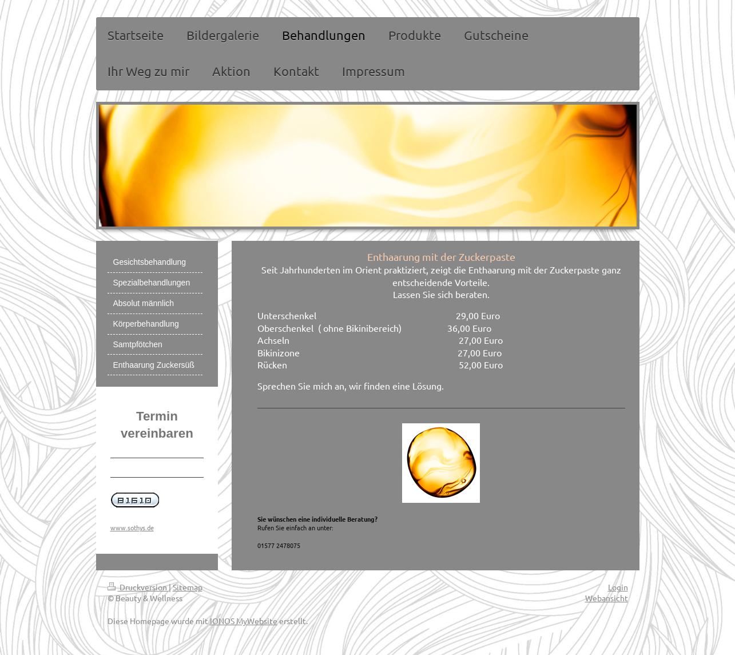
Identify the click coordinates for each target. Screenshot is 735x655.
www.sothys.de (132, 527)
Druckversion (138, 587)
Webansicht (606, 598)
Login (618, 587)
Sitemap (187, 587)
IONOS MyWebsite (243, 621)
